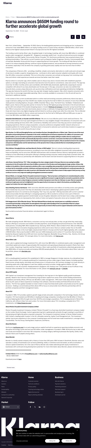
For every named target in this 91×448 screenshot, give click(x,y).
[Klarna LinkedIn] (40, 407)
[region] (46, 436)
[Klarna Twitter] (35, 407)
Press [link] (13, 17)
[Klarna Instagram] (44, 407)
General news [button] (11, 367)
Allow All (69, 441)
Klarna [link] (7, 17)
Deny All (52, 441)
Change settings (22, 441)
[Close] (77, 430)
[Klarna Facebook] (30, 407)
